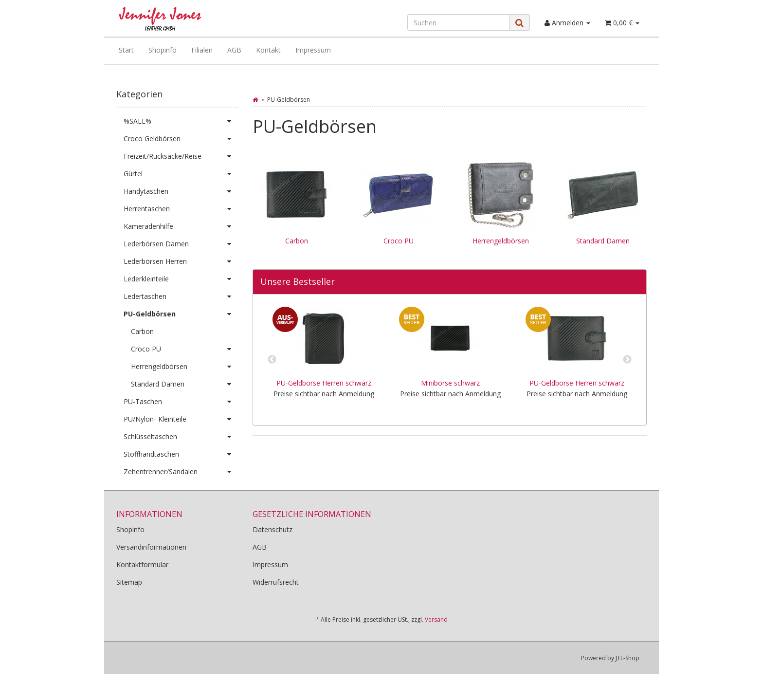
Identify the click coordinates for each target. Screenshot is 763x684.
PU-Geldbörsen (181, 314)
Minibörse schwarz (450, 383)
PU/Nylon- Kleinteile (181, 419)
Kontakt (268, 50)
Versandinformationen (151, 547)
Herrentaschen (181, 209)
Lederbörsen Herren (181, 261)
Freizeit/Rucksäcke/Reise (181, 156)
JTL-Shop (627, 658)
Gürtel (181, 174)
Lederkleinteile (181, 279)
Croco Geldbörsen (181, 139)
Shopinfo (162, 50)
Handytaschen (181, 191)
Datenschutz (272, 529)
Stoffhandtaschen (181, 454)
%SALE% (181, 121)
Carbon (296, 240)
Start (126, 50)
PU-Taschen (181, 401)
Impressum (313, 50)
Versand (436, 619)
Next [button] (627, 359)
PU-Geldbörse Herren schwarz (323, 383)
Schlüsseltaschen (181, 436)
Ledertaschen (181, 296)
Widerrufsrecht (276, 582)
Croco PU (398, 240)
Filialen (202, 50)
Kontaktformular (142, 564)
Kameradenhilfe (181, 226)
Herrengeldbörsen (500, 240)
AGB (234, 50)
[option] (323, 360)
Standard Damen (603, 240)
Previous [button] (272, 359)
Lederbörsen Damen (181, 244)
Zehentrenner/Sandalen (181, 472)
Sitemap (129, 582)
